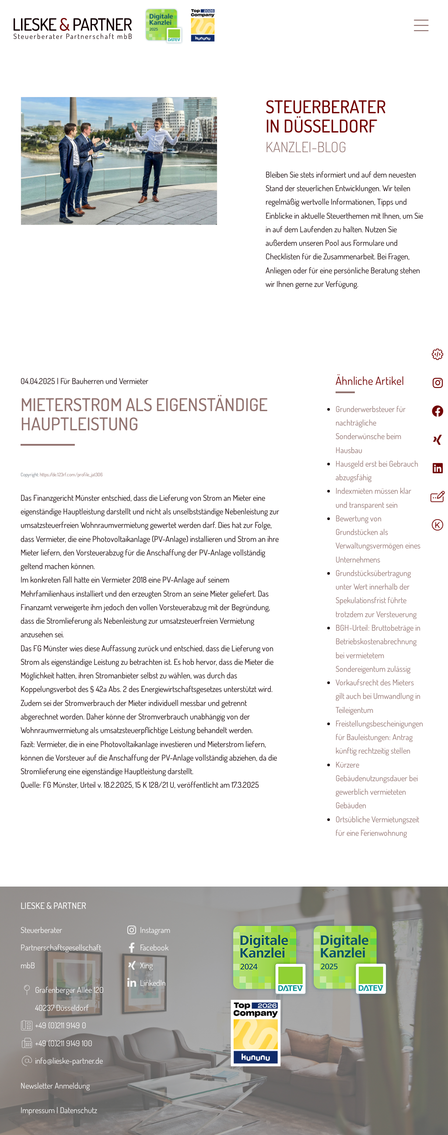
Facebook (147, 947)
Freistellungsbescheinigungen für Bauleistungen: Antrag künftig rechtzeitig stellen (379, 737)
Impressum (38, 1110)
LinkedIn (146, 983)
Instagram (148, 930)
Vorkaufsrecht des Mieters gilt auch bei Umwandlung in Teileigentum (378, 696)
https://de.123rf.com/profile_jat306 (71, 474)
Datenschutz (78, 1110)
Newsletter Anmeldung (55, 1085)
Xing (139, 965)
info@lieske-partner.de (69, 1060)
